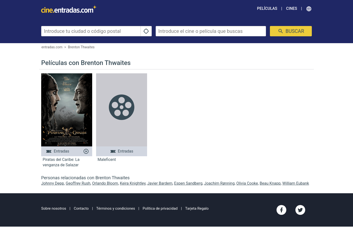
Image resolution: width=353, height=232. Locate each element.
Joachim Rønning (219, 183)
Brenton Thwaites (81, 47)
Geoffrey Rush (78, 183)
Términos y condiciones (115, 208)
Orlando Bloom (105, 183)
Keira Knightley (133, 183)
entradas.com (52, 47)
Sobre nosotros (53, 208)
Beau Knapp (270, 183)
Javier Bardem (159, 183)
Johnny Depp (52, 183)
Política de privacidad (160, 208)
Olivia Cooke (247, 183)
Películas (267, 8)
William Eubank (295, 183)
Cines (291, 8)
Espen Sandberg (188, 183)
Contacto (81, 208)
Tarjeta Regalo (197, 208)
